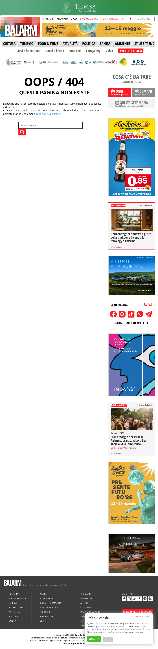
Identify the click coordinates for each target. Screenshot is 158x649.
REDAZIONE (62, 19)
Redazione (117, 247)
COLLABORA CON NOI (113, 19)
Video (109, 51)
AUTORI (74, 19)
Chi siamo (86, 593)
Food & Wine (16, 607)
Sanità (12, 620)
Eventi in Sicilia (17, 598)
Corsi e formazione (28, 51)
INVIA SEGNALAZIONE (90, 19)
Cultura (13, 593)
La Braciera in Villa (119, 447)
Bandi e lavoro (55, 51)
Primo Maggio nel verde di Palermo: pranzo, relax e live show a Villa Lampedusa (128, 440)
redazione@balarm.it (48, 114)
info (137, 623)
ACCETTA (94, 639)
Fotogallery (93, 51)
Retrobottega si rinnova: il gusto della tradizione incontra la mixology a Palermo (131, 237)
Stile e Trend (47, 598)
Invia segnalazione (91, 611)
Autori (84, 602)
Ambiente (45, 593)
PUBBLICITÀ (48, 19)
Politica (13, 616)
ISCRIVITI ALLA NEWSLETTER (132, 323)
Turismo (13, 602)
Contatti (85, 607)
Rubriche (75, 51)
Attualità (14, 611)
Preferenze (108, 639)
